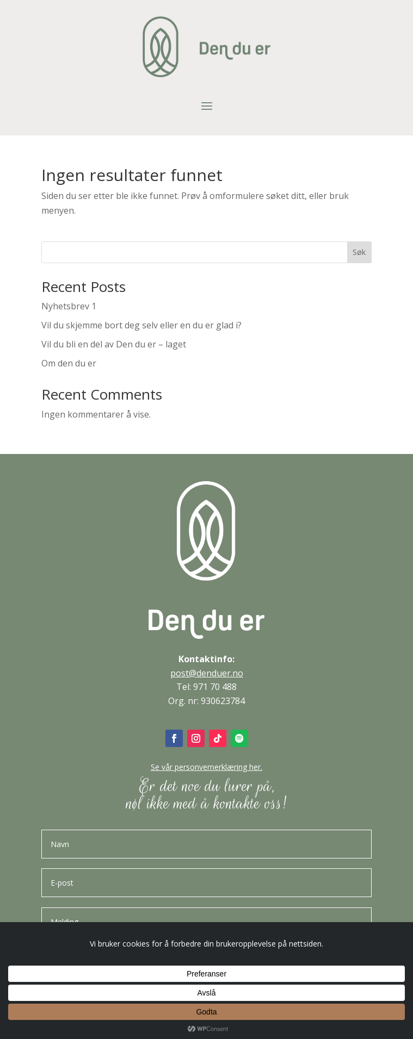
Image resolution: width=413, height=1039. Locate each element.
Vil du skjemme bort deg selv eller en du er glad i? (141, 325)
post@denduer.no (206, 673)
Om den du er (68, 363)
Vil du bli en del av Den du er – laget (113, 344)
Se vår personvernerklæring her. (206, 767)
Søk (359, 252)
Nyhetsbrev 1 (68, 306)
